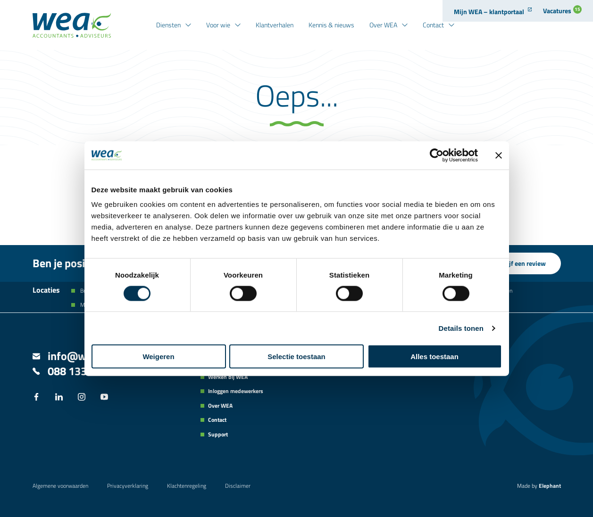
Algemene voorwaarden (60, 485)
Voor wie (218, 25)
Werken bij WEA (228, 377)
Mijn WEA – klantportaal (489, 11)
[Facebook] (36, 397)
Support (218, 434)
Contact (433, 25)
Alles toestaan (434, 357)
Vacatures (562, 10)
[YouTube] (104, 397)
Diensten (168, 25)
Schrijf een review (520, 263)
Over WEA (383, 25)
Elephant (550, 485)
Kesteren (501, 290)
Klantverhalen (274, 25)
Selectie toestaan (296, 357)
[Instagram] (81, 397)
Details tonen (461, 328)
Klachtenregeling (186, 485)
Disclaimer (238, 485)
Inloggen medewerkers (235, 391)
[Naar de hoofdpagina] (72, 25)
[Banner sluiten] (498, 155)
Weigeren (158, 357)
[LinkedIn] (59, 397)
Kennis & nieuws (331, 25)
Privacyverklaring (127, 485)
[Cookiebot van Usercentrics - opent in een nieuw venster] (436, 155)
